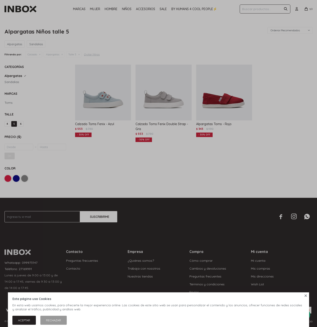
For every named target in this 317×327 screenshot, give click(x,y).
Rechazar (53, 320)
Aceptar (24, 320)
